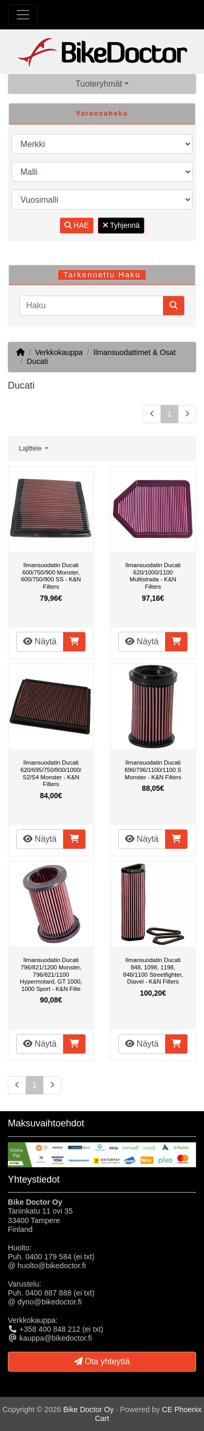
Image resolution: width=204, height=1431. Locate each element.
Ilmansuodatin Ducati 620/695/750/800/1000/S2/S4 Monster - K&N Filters (51, 773)
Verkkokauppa (59, 352)
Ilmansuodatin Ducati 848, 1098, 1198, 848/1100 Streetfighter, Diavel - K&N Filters (153, 971)
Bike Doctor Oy (88, 1409)
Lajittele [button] (31, 448)
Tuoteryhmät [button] (98, 83)
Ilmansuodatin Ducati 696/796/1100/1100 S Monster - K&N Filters (152, 769)
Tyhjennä (121, 225)
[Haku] (91, 306)
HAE (76, 225)
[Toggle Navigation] (23, 14)
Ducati (37, 361)
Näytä (39, 641)
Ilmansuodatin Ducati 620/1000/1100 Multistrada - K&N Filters (153, 576)
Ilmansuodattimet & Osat (134, 352)
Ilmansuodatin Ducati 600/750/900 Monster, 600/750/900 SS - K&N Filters (51, 576)
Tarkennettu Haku (102, 274)
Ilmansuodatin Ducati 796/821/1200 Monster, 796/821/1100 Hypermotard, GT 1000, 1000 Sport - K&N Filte (51, 974)
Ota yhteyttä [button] (102, 1361)
